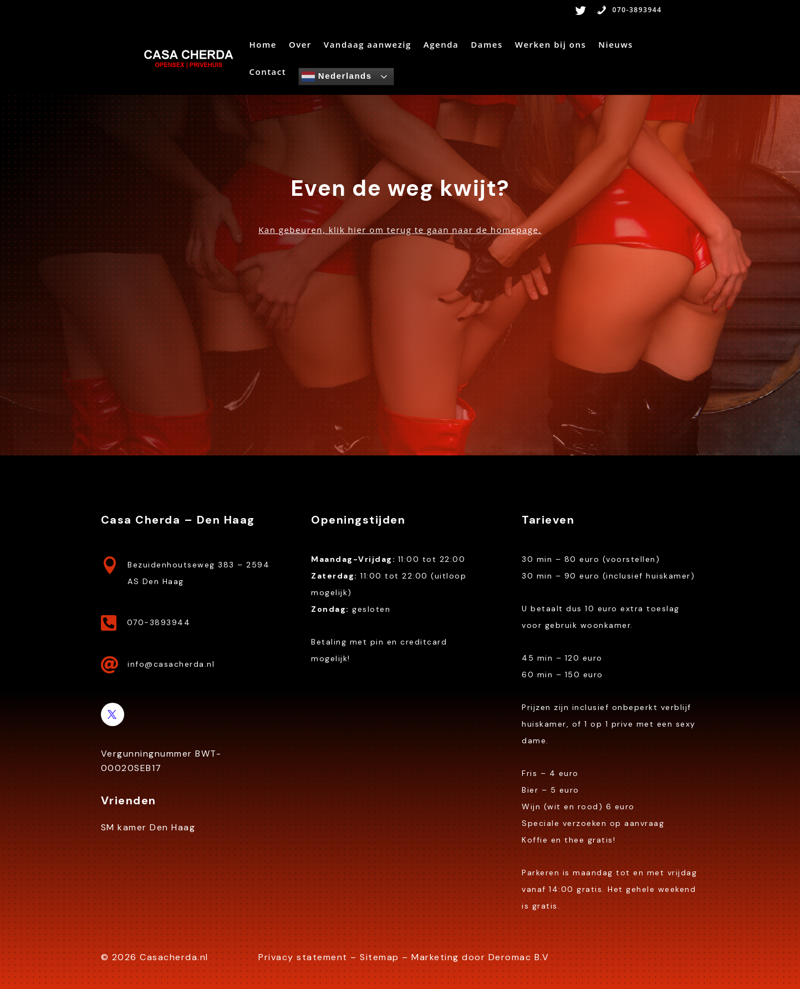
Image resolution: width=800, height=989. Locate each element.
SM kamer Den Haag (148, 827)
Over (300, 45)
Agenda (441, 45)
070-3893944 (629, 10)
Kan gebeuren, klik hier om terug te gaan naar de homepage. (400, 229)
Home (262, 45)
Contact (267, 72)
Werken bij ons (551, 45)
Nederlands (336, 76)
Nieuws (615, 45)
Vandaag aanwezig (367, 45)
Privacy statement (303, 957)
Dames (486, 45)
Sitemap (379, 957)
